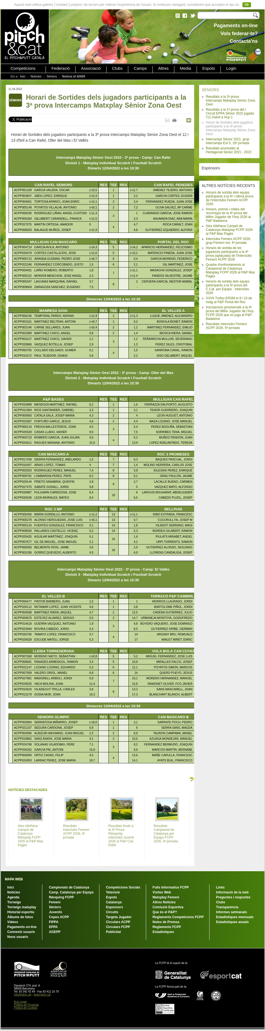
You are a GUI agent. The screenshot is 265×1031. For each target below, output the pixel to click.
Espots (208, 68)
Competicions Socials (123, 887)
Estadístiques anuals (232, 922)
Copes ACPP (59, 917)
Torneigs (14, 902)
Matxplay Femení (166, 897)
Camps (140, 68)
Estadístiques (163, 932)
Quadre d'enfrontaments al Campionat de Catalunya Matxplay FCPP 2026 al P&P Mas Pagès (230, 270)
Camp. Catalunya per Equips (71, 892)
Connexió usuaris (21, 932)
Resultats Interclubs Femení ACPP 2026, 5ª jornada (226, 326)
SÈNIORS (210, 90)
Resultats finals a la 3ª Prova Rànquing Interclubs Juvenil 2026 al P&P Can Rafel (121, 835)
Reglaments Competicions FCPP (178, 917)
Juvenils (55, 912)
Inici (23, 76)
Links (220, 887)
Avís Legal (20, 1001)
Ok (247, 4)
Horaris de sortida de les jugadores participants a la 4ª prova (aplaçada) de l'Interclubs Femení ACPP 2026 (229, 253)
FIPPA (53, 922)
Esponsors (114, 907)
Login (231, 68)
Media (185, 68)
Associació (91, 68)
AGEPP (54, 932)
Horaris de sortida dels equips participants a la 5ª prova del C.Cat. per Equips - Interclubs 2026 (228, 287)
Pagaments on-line (22, 927)
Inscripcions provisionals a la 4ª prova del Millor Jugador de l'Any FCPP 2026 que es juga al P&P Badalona (230, 313)
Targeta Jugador (119, 917)
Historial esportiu (21, 912)
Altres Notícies (164, 902)
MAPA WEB (14, 879)
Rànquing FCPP (61, 897)
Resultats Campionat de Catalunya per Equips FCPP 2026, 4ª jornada (166, 833)
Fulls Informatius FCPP (171, 887)
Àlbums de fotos (20, 917)
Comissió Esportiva (168, 907)
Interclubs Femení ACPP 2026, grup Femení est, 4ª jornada (228, 241)
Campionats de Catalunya (69, 887)
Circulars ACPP (118, 922)
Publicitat (113, 932)
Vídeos (12, 922)
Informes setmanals (231, 912)
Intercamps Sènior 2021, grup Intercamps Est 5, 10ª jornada (227, 141)
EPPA (53, 927)
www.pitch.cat (42, 994)
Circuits (112, 912)
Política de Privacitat (26, 1004)
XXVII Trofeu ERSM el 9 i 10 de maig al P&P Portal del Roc (229, 300)
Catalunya (114, 902)
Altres (163, 68)
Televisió (113, 892)
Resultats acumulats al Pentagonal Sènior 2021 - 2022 (229, 150)
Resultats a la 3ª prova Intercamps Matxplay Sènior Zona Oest (230, 100)
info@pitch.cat (23, 994)
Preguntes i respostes (233, 897)
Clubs (117, 68)
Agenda (13, 897)
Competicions (23, 68)
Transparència (227, 907)
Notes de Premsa (166, 922)
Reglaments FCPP (167, 927)
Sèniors (52, 76)
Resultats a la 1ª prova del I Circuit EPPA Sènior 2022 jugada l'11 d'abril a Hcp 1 (230, 113)
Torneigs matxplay (21, 907)
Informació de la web (232, 892)
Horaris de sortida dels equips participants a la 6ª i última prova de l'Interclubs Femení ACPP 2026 (229, 198)
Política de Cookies (26, 1007)
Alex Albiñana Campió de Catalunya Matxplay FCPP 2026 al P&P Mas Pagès (229, 230)
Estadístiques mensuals (235, 917)
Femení (54, 902)
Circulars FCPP (118, 927)
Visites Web (162, 892)
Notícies (35, 76)
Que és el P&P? (165, 912)
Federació (60, 68)
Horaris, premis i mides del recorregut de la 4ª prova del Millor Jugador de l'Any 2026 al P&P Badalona (228, 215)
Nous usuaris (17, 937)
